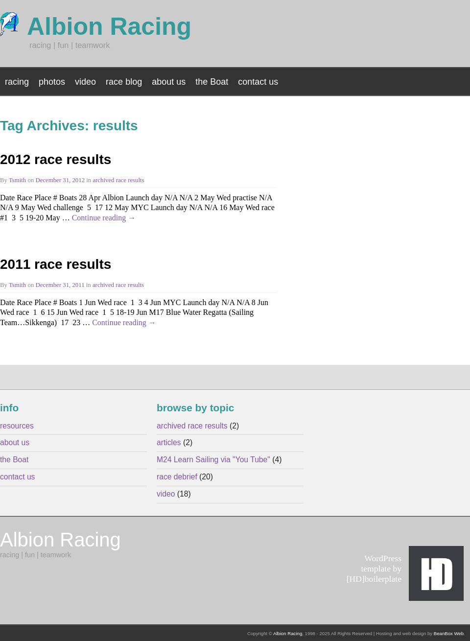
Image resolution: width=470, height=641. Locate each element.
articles (169, 442)
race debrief (177, 477)
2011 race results (55, 264)
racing (17, 82)
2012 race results (55, 159)
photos (52, 82)
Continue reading (104, 218)
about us (169, 82)
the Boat (211, 82)
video (85, 82)
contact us (258, 82)
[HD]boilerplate (374, 579)
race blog (124, 82)
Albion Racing (287, 633)
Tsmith (17, 180)
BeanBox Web (449, 633)
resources (17, 426)
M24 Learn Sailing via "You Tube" (213, 459)
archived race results (118, 180)
